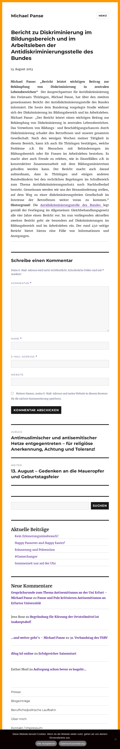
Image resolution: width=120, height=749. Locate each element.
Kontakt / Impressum (27, 728)
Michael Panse (27, 15)
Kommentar (21, 283)
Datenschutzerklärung (73, 743)
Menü (103, 15)
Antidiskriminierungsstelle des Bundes (71, 205)
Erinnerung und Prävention (35, 550)
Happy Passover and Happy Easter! (40, 543)
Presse (16, 692)
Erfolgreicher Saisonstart (57, 653)
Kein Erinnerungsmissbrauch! (37, 536)
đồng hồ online (22, 653)
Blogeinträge (20, 701)
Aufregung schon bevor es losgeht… (59, 669)
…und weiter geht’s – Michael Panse (38, 638)
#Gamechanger (26, 556)
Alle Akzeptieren (46, 743)
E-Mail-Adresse (24, 356)
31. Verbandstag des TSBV (89, 638)
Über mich (19, 719)
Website (17, 374)
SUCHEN (100, 505)
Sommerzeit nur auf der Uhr (35, 563)
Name (16, 338)
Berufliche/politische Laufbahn (33, 710)
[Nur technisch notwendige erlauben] (115, 739)
